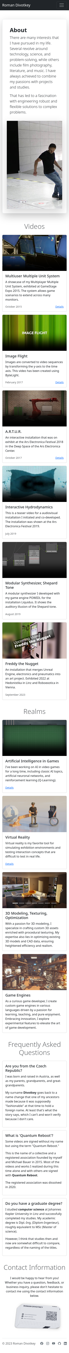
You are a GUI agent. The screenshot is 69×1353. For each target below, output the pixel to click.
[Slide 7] (53, 903)
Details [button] (59, 306)
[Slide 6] (47, 903)
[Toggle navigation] (61, 5)
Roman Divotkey (16, 5)
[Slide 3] (28, 903)
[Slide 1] (15, 903)
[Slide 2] (21, 903)
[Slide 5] (41, 903)
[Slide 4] (34, 903)
